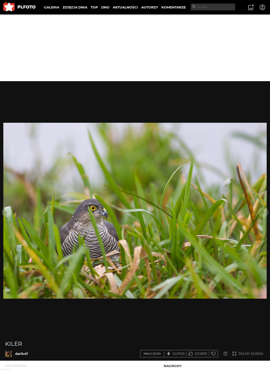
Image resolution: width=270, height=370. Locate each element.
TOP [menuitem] (94, 7)
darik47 (21, 354)
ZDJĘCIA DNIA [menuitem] (75, 7)
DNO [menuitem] (105, 7)
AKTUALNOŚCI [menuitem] (125, 7)
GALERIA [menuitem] (51, 7)
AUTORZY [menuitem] (149, 7)
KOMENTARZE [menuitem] (173, 7)
